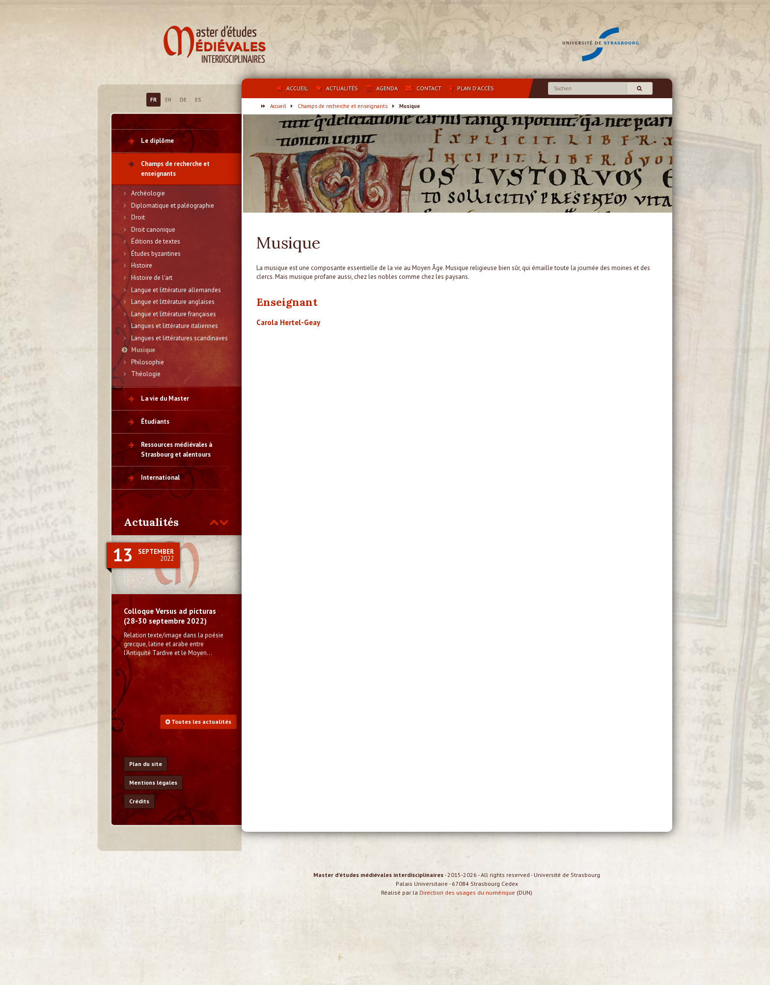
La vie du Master (165, 398)
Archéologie (148, 193)
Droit (138, 217)
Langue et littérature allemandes (176, 290)
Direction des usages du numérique (467, 901)
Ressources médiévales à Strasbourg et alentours (176, 449)
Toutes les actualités (198, 721)
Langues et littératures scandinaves (179, 338)
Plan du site (145, 763)
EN (168, 99)
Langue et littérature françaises (173, 314)
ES (198, 99)
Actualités (151, 522)
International (160, 477)
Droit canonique (153, 229)
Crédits (139, 801)
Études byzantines (156, 253)
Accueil (278, 106)
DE (183, 99)
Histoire (141, 265)
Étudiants (155, 421)
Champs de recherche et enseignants (342, 106)
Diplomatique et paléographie (172, 205)
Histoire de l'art (151, 278)
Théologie (146, 374)
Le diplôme (157, 141)
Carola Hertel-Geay (288, 322)
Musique (143, 350)
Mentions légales (153, 782)
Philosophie (147, 362)
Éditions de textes (155, 241)
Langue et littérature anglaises (173, 302)
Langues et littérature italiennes (174, 326)
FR (153, 99)
